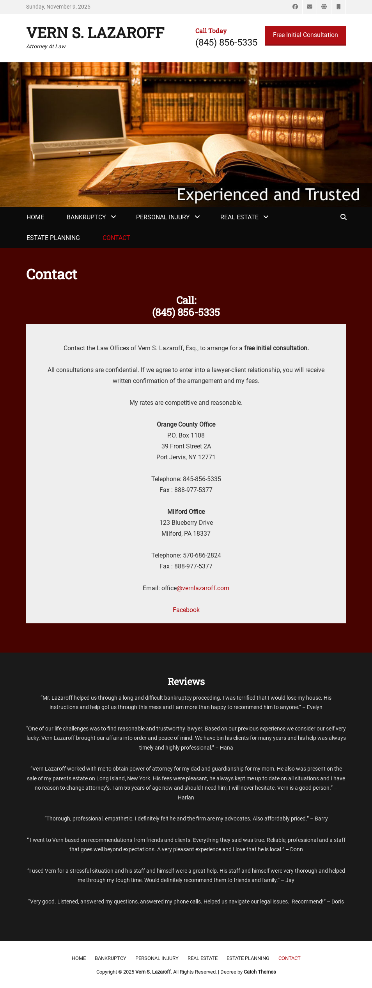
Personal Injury (163, 217)
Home (35, 217)
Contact (116, 238)
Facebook (186, 610)
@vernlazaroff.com (203, 588)
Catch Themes (260, 972)
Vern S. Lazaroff (95, 32)
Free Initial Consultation (305, 35)
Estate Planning (53, 238)
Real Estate (239, 217)
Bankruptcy (86, 217)
